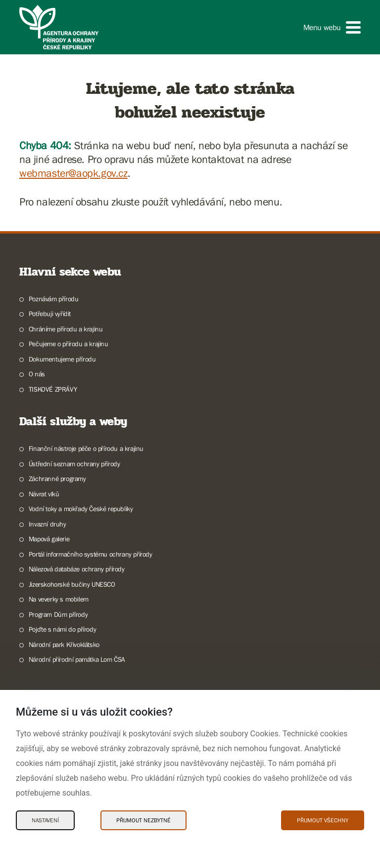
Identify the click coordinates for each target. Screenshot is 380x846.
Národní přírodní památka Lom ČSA (77, 659)
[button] (332, 27)
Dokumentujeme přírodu (62, 359)
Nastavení (45, 820)
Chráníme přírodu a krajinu (66, 329)
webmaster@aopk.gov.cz (73, 173)
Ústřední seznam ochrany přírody (74, 464)
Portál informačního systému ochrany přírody (90, 554)
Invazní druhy (47, 524)
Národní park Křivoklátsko (64, 644)
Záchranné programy (57, 479)
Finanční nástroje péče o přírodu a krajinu (86, 448)
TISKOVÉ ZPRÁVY (53, 389)
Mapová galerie (49, 539)
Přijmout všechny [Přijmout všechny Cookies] (322, 820)
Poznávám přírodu (54, 299)
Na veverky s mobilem (59, 599)
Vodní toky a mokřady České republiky (81, 509)
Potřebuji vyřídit (50, 314)
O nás (37, 374)
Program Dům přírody (58, 614)
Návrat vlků (44, 494)
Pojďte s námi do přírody (62, 629)
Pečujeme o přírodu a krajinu (68, 344)
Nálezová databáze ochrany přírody (77, 569)
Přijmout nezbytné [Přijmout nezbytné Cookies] (143, 820)
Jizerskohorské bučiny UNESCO (72, 584)
